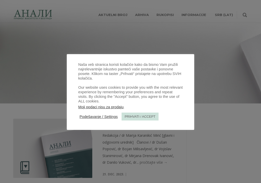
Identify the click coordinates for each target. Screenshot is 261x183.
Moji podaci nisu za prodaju (101, 107)
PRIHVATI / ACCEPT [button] (140, 116)
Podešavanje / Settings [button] (99, 117)
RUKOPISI (165, 15)
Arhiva (142, 15)
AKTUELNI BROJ (112, 15)
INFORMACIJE (193, 15)
